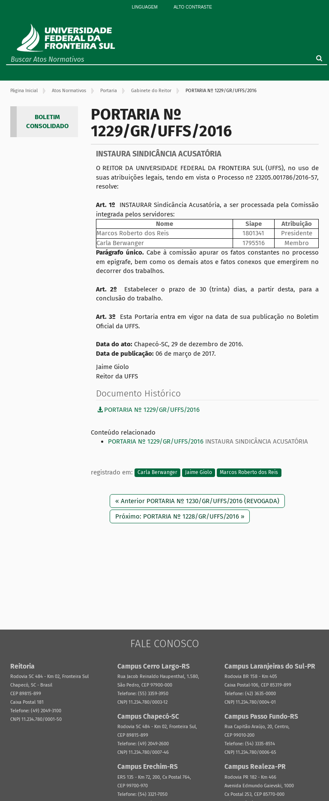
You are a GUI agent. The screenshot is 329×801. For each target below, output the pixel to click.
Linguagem (145, 7)
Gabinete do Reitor (151, 90)
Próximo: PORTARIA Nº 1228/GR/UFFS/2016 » (179, 516)
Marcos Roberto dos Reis (249, 473)
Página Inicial (24, 90)
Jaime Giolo (198, 473)
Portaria (108, 90)
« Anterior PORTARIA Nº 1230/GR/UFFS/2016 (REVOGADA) (197, 501)
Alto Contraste (192, 7)
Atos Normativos (69, 90)
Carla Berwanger (157, 473)
